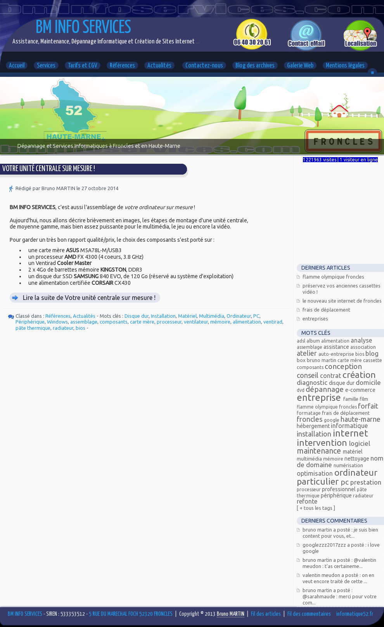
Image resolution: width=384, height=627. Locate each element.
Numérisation (348, 465)
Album (313, 340)
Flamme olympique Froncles (327, 406)
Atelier (307, 353)
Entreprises (315, 318)
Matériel (187, 316)
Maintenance (320, 450)
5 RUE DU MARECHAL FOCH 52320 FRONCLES (131, 614)
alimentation (247, 321)
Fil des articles (266, 614)
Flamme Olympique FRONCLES (333, 276)
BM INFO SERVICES (83, 28)
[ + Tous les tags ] (316, 508)
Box (302, 360)
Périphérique (30, 321)
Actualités (159, 65)
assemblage (83, 321)
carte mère (142, 321)
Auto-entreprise (336, 354)
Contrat (331, 375)
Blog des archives (255, 65)
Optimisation (315, 473)
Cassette (372, 360)
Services (46, 65)
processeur (169, 321)
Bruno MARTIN (322, 360)
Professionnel (339, 489)
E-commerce (360, 390)
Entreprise (320, 397)
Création (359, 374)
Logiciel (359, 443)
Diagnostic (313, 382)
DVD (301, 390)
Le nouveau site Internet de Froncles (342, 300)
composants (114, 321)
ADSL (301, 340)
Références (122, 65)
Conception (343, 366)
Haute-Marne (361, 419)
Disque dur (137, 316)
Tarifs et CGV (82, 65)
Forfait (368, 406)
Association (363, 347)
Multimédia (211, 316)
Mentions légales (345, 65)
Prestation (365, 482)
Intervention (323, 442)
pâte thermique (33, 328)
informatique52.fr (354, 614)
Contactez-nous (204, 65)
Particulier (319, 481)
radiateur (63, 328)
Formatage (309, 413)
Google (332, 420)
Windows (57, 321)
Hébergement (314, 426)
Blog (372, 353)
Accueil (16, 65)
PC (256, 316)
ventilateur (196, 321)
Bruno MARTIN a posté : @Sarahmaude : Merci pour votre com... (340, 596)
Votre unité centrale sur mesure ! (48, 169)
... (197, 41)
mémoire (220, 321)
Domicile (368, 382)
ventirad (272, 321)
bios (80, 328)
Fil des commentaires (309, 614)
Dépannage (325, 389)
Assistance (336, 347)
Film (364, 399)
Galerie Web (300, 65)
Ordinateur (239, 316)
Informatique (349, 425)
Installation (163, 316)
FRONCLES (310, 419)
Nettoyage (357, 459)
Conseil (308, 375)
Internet (350, 433)
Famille (351, 399)
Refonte (307, 501)
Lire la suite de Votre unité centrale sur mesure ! (89, 297)
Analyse (361, 340)
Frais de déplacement (326, 309)
